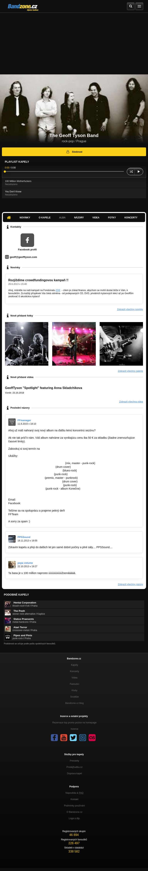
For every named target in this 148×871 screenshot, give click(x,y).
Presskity (74, 760)
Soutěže (74, 696)
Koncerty (130, 217)
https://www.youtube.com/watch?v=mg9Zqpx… (36, 463)
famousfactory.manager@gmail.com (62, 448)
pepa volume (25, 562)
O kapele (44, 217)
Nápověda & (74, 793)
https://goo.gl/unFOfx (34, 503)
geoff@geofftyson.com (23, 257)
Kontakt (74, 799)
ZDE (58, 290)
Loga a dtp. (74, 818)
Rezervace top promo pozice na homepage (74, 722)
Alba (62, 217)
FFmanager (24, 420)
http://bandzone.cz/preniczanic (26, 488)
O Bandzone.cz (74, 812)
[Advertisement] (74, 42)
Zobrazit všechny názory (130, 584)
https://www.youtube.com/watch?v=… (30, 474)
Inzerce (74, 729)
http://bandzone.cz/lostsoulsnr (26, 477)
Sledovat (74, 152)
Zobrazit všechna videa (131, 401)
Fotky (112, 217)
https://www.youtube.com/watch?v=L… (31, 466)
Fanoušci (74, 684)
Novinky (25, 217)
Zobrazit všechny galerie (130, 371)
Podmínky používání (74, 805)
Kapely (74, 665)
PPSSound (24, 537)
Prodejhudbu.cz (74, 767)
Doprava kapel (74, 773)
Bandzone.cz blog (74, 703)
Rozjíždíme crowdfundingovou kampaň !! (38, 280)
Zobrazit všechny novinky (130, 309)
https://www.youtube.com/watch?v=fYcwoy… (35, 470)
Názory (79, 217)
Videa (95, 217)
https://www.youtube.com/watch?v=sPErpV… (35, 485)
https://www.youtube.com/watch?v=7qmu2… (34, 481)
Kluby (74, 690)
